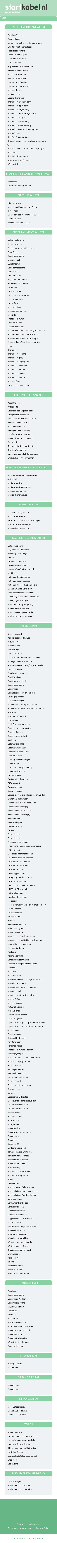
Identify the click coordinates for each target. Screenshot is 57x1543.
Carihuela (12, 740)
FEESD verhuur (14, 818)
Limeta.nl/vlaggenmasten (18, 960)
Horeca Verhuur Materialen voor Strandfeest (27, 905)
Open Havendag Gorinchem (20, 589)
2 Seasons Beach (15, 634)
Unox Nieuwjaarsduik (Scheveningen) (23, 454)
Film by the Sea (14, 203)
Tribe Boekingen (15, 1167)
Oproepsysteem (15, 1034)
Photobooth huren (16, 319)
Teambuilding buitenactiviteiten (21, 446)
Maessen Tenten (15, 90)
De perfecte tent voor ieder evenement (24, 43)
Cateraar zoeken (15, 755)
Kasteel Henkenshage (17, 78)
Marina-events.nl (15, 94)
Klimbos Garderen (16, 948)
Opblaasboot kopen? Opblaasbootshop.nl (26, 1022)
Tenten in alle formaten (18, 1159)
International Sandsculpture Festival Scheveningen (22, 209)
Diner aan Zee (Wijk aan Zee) (20, 410)
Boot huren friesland (17, 716)
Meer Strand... (14, 1318)
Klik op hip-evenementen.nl (19, 944)
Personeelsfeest (15, 1046)
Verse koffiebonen (16, 1207)
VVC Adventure (14, 1222)
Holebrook (12, 901)
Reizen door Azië (15, 1065)
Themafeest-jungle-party (18, 109)
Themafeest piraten (16, 369)
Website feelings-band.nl (18, 528)
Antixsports (13, 407)
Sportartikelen (14, 1120)
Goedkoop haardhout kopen (20, 854)
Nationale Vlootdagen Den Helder (22, 585)
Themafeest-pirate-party (18, 121)
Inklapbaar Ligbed (16, 928)
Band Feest (12, 252)
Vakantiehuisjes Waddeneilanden (22, 1195)
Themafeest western (16, 377)
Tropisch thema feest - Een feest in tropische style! (26, 143)
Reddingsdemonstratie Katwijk (21, 592)
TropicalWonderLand (17, 450)
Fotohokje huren (15, 834)
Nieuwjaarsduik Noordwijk (19, 430)
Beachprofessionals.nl (17, 673)
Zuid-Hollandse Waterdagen (20, 616)
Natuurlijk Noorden (16, 1007)
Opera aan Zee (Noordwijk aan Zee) (23, 215)
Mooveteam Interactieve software (22, 995)
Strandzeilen (13, 1140)
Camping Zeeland (15, 732)
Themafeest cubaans (17, 354)
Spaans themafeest (16, 98)
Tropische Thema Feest (18, 156)
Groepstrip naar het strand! (20, 877)
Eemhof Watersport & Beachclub (22, 1440)
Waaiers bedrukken (16, 1230)
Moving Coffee (14, 999)
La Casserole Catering (17, 82)
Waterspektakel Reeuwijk (18, 608)
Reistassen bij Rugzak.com (19, 1061)
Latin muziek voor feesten (19, 295)
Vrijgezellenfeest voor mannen (21, 458)
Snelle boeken (14, 1112)
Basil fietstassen (15, 669)
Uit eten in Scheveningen (18, 385)
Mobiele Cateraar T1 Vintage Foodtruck (25, 979)
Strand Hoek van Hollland (19, 1330)
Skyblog (11, 1093)
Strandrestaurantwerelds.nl (19, 1132)
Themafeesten (14, 133)
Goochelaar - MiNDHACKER (19, 861)
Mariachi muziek (15, 483)
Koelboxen (12, 952)
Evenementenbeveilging (18, 806)
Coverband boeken (16, 771)
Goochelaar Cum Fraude (18, 865)
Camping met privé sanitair (19, 728)
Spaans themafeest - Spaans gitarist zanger (26, 330)
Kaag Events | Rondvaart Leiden (21, 936)
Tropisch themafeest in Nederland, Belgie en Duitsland (25, 150)
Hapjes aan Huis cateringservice (21, 885)
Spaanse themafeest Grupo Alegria (23, 338)
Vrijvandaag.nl (14, 1254)
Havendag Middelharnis (18, 565)
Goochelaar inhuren (16, 869)
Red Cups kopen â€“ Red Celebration (24, 1057)
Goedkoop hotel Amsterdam (20, 857)
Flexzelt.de (12, 1310)
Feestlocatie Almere (16, 51)
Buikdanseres (14, 264)
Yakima (11, 1261)
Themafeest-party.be (17, 117)
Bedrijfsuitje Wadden (17, 1299)
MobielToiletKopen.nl (17, 983)
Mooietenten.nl (14, 991)
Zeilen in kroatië (15, 1269)
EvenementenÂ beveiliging (19, 814)
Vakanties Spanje (15, 1199)
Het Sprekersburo (15, 893)
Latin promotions (15, 299)
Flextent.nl (12, 1314)
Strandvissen (13, 1136)
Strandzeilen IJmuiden (17, 1414)
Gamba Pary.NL (14, 62)
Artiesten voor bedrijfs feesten (21, 248)
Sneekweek (12, 1460)
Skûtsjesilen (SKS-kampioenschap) (22, 1456)
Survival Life (13, 442)
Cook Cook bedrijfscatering (20, 767)
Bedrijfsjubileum (15, 677)
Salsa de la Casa (15, 322)
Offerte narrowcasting (17, 1014)
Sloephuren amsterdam (18, 1104)
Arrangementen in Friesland (20, 661)
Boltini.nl (11, 920)
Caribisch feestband (16, 268)
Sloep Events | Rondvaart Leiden (22, 1101)
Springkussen (13, 1124)
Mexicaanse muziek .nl (17, 311)
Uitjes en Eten (13, 1183)
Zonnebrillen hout (15, 1346)
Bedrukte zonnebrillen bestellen (21, 693)
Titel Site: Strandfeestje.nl (18, 137)
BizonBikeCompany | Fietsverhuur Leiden (26, 708)
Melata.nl (12, 971)
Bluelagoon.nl (14, 260)
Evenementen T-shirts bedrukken (22, 802)
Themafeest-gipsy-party (18, 105)
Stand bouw (13, 1367)
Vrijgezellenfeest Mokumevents (21, 1218)
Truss (10, 1179)
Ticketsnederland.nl (16, 1163)
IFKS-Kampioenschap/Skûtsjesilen (22, 1448)
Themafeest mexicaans (18, 365)
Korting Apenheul (15, 956)
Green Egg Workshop (17, 873)
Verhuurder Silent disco (18, 1203)
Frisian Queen (14, 850)
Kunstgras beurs (15, 1363)
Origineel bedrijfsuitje (17, 1038)
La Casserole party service (19, 86)
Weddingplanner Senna (18, 1246)
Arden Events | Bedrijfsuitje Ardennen (24, 657)
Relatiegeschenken (16, 1069)
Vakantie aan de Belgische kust (21, 1187)
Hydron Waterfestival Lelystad (21, 569)
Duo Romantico (14, 275)
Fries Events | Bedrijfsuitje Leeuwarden (24, 846)
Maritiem (12, 573)
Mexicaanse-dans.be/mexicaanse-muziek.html (22, 477)
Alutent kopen (14, 645)
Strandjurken (13, 1385)
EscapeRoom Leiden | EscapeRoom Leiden (26, 795)
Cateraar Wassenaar (17, 748)
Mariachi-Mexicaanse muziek (20, 487)
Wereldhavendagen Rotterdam (21, 612)
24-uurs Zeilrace (15, 1432)
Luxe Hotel (12, 967)
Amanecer (12, 181)
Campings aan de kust (17, 736)
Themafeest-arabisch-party (19, 102)
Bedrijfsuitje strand (16, 256)
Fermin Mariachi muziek (18, 283)
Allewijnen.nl (13, 642)
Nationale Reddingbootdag (19, 577)
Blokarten (12, 712)
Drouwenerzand (15, 787)
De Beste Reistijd (15, 775)
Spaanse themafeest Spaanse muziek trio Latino (25, 344)
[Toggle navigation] (4, 18)
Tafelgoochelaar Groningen (20, 1152)
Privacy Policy (42, 1528)
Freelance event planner (18, 842)
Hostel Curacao (14, 908)
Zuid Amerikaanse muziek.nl (20, 1489)
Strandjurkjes (13, 1389)
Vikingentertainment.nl (17, 1210)
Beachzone (12, 1291)
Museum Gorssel (15, 1003)
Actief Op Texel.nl (15, 35)
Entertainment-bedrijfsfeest (19, 47)
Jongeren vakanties (16, 932)
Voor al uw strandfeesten (18, 160)
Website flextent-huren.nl (18, 1342)
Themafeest (13, 350)
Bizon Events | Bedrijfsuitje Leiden (25, 704)
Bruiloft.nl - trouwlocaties (18, 724)
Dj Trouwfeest (14, 783)
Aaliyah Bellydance (16, 240)
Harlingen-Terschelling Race (20, 1444)
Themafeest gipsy (15, 357)
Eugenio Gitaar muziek (17, 279)
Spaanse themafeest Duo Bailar (21, 334)
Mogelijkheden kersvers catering (22, 987)
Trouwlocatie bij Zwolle (18, 1175)
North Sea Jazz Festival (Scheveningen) (24, 520)
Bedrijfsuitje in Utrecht (17, 681)
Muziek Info (13, 315)
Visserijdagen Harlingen (18, 600)
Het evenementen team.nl (19, 422)
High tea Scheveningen (17, 897)
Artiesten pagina (15, 244)
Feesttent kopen (15, 822)
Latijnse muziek (14, 291)
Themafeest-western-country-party (23, 129)
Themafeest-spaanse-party (19, 125)
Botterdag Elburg (15, 546)
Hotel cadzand (14, 916)
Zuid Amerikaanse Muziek (19, 1485)
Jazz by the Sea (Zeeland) (18, 512)
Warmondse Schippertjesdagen (21, 604)
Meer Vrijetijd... (14, 307)
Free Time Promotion (17, 58)
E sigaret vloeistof (15, 791)
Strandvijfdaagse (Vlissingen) (20, 438)
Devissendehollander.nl (18, 779)
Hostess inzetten (15, 912)
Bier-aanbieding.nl (16, 700)
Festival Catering (15, 826)
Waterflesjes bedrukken (18, 1238)
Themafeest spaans (16, 373)
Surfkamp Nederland (17, 1148)
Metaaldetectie (14, 975)
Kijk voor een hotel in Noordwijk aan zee (25, 940)
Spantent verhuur (15, 1116)
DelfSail (11, 557)
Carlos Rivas (13, 271)
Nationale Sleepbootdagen (19, 581)
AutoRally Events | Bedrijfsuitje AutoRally (25, 665)
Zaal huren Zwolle (15, 1265)
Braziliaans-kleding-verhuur (19, 185)
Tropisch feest (14, 381)
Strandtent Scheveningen (18, 1338)
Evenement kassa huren (18, 799)
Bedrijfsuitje (13, 689)
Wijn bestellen (14, 164)
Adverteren (34, 1524)
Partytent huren (14, 1042)
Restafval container (16, 1073)
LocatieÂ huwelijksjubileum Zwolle (22, 963)
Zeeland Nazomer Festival (19, 222)
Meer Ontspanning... (16, 1407)
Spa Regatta (13, 1464)
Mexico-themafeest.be (17, 495)
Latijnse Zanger (14, 1481)
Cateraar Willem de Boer (18, 751)
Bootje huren (13, 720)
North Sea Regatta (15, 1452)
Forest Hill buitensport (17, 54)
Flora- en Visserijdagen (18, 561)
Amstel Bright (13, 649)
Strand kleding (14, 1128)
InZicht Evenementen (17, 74)
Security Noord (14, 1081)
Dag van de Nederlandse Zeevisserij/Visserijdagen (18, 551)
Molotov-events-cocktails (18, 1322)
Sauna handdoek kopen (18, 1077)
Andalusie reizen (15, 653)
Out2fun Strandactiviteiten (19, 434)
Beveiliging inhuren (16, 696)
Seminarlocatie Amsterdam (19, 1085)
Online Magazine (15, 1018)
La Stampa (12, 287)
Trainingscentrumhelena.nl (19, 1250)
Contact (21, 1524)
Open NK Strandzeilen (17, 1411)
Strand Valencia (14, 218)
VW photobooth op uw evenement (23, 1226)
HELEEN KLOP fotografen (18, 889)
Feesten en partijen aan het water (22, 418)
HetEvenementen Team (18, 70)
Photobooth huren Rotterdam (21, 1049)
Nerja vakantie (14, 1011)
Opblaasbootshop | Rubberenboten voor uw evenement (25, 1028)
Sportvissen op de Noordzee (20, 1326)
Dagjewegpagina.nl (16, 1306)
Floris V (11, 830)
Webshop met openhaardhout (21, 1242)
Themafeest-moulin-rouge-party (22, 113)
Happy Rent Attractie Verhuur (20, 66)
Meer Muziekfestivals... (17, 516)
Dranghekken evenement (18, 414)
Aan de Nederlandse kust (19, 638)
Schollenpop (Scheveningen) (20, 524)
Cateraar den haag (16, 744)
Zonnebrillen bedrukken (18, 1273)
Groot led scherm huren (18, 881)
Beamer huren (14, 39)
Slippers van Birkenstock (18, 1097)
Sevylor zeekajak (15, 1089)
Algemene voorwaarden (19, 1528)
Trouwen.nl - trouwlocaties (19, 1171)
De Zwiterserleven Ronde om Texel (23, 1436)
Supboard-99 (13, 1144)
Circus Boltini (13, 763)
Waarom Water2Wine (17, 1234)
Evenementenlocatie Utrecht (20, 810)
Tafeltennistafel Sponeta (18, 1155)
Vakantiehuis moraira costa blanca (23, 1191)
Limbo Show (13, 303)
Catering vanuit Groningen (19, 759)
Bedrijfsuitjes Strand (16, 1303)
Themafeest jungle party (18, 361)
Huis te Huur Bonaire (17, 924)
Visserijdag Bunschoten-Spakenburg (23, 596)
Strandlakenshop (15, 1334)
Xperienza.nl (13, 1258)
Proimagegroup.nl (16, 1053)
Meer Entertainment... (17, 426)
